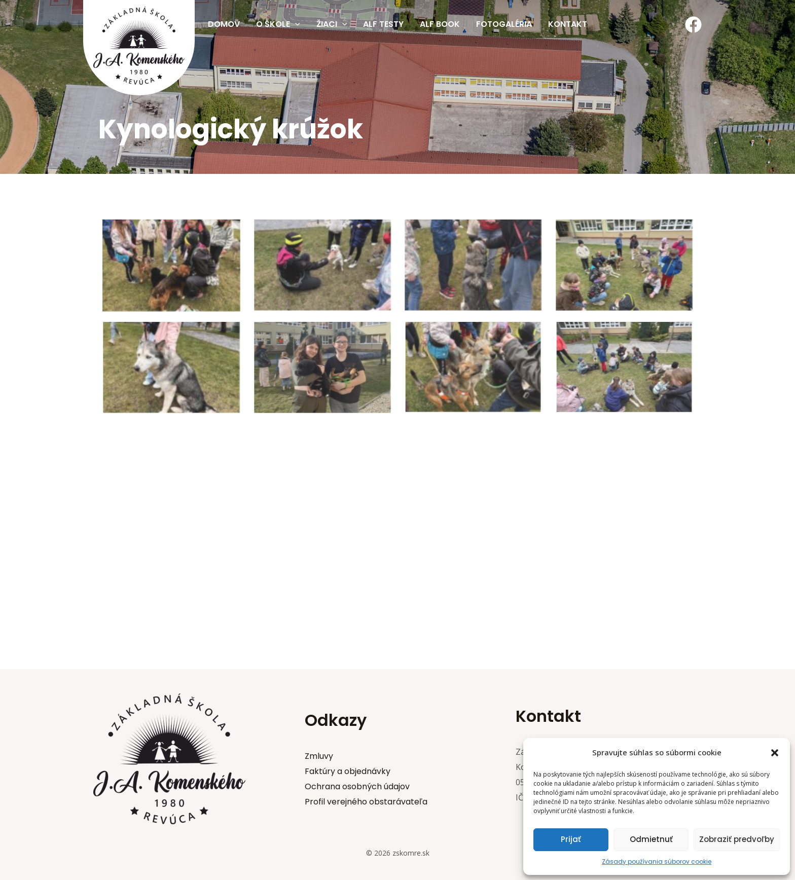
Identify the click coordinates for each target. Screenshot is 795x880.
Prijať (571, 839)
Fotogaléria (504, 24)
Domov (224, 24)
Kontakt (567, 24)
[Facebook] (693, 24)
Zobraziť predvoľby (736, 839)
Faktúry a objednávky (347, 771)
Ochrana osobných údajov (357, 786)
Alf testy (383, 24)
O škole (278, 24)
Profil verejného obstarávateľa (366, 802)
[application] (295, 24)
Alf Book (440, 24)
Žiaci (331, 24)
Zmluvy (319, 756)
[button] (775, 753)
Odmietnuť (651, 839)
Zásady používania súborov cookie (656, 861)
